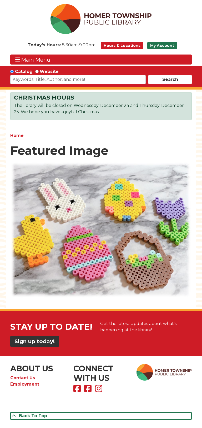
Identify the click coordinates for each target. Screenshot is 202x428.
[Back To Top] (101, 416)
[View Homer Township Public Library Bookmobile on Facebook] (88, 390)
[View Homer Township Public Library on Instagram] (99, 390)
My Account (162, 45)
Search (170, 79)
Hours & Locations (122, 45)
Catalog (24, 71)
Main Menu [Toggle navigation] (32, 59)
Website (49, 71)
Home (17, 135)
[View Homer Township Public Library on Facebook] (77, 390)
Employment (24, 384)
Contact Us (22, 377)
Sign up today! (34, 341)
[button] (61, 47)
